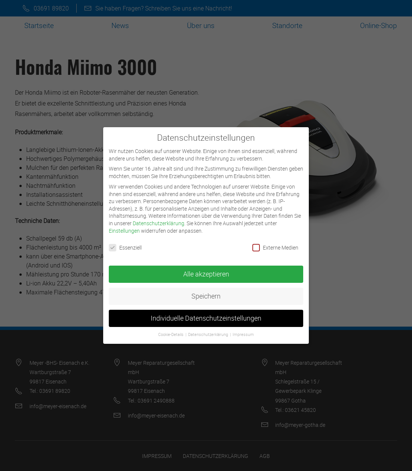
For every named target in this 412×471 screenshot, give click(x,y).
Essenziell (125, 241)
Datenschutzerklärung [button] (208, 328)
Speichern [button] (206, 290)
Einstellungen (124, 224)
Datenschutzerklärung (158, 216)
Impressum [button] (243, 328)
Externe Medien (275, 241)
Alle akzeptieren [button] (206, 268)
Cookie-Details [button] (171, 328)
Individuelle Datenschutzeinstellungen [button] (206, 312)
